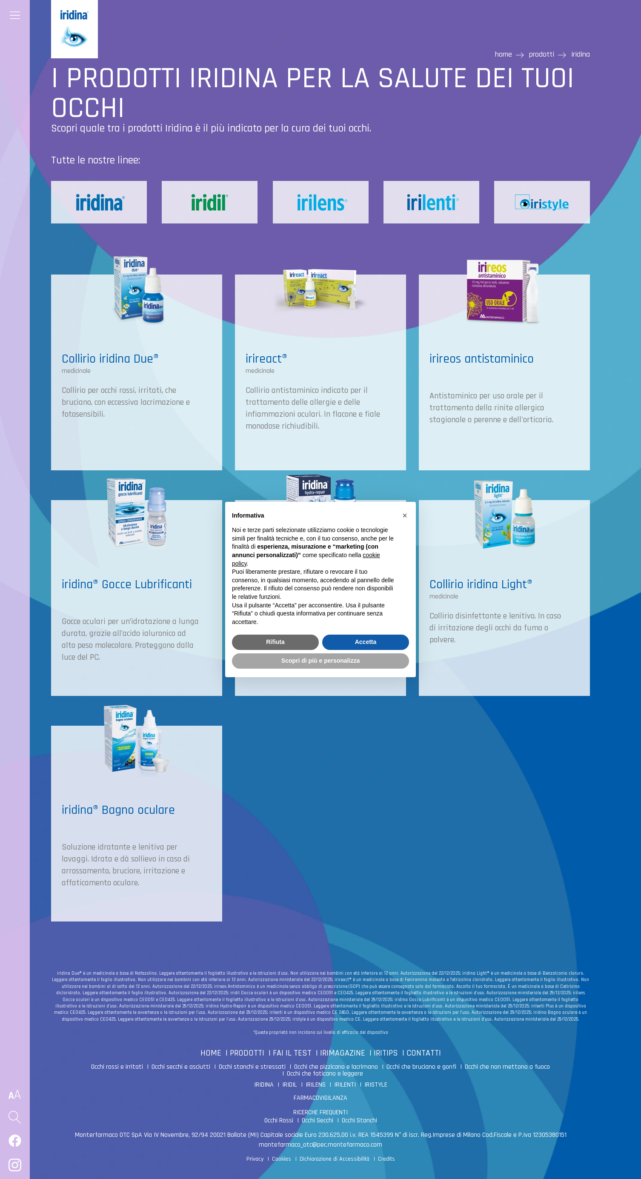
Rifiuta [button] (275, 641)
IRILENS (316, 1084)
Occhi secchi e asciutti (181, 1066)
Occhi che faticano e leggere (325, 1073)
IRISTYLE (375, 1084)
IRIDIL (289, 1084)
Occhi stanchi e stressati (252, 1066)
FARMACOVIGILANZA (320, 1097)
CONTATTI (423, 1053)
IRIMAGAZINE (342, 1053)
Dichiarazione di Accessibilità (334, 1159)
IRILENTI (345, 1084)
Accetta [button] (366, 641)
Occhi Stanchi (359, 1120)
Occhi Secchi (317, 1120)
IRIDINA (264, 1084)
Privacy (254, 1159)
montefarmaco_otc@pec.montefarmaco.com (320, 1144)
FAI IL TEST (292, 1053)
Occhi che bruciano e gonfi (421, 1066)
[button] (405, 515)
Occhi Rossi (278, 1120)
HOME (210, 1053)
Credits (386, 1159)
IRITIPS (386, 1053)
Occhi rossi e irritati (117, 1066)
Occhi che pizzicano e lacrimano (336, 1066)
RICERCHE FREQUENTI (320, 1112)
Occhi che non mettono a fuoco (507, 1066)
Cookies (281, 1159)
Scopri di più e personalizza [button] (320, 660)
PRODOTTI (247, 1053)
